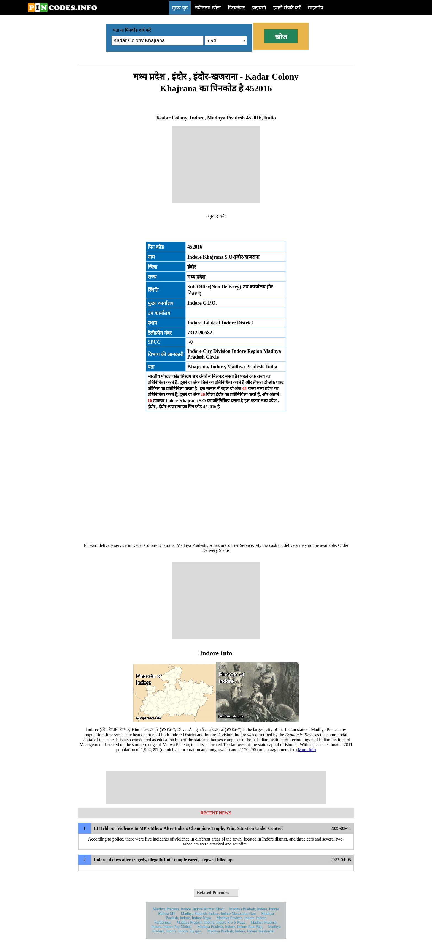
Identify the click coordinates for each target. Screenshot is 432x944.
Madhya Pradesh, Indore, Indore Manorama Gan (218, 914)
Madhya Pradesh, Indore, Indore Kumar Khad (188, 909)
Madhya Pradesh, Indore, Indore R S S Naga (211, 922)
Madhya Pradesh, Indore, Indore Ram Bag (230, 927)
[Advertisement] (216, 164)
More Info (307, 749)
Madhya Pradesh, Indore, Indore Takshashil (240, 931)
